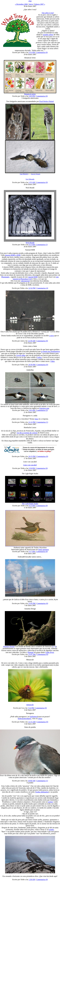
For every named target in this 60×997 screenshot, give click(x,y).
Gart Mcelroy (24, 174)
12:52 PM (31, 288)
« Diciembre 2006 (21, 4)
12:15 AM (31, 722)
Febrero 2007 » (39, 4)
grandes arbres (48, 35)
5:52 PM (32, 52)
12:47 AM (31, 654)
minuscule (30, 705)
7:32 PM (31, 708)
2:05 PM (32, 96)
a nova (51, 336)
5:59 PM (32, 468)
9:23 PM (32, 506)
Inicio (31, 4)
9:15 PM (32, 245)
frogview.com (44, 408)
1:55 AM (32, 182)
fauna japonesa (43, 549)
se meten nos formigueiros (50, 351)
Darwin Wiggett (35, 174)
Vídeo (52, 361)
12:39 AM (31, 341)
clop (30, 1)
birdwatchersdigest (24, 718)
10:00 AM (31, 781)
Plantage (31, 652)
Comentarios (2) (42, 410)
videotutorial (25, 281)
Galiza (39, 357)
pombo (51, 830)
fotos (36, 419)
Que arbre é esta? (48, 13)
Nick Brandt (30, 243)
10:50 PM (31, 365)
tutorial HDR (32, 277)
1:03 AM (32, 410)
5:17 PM (32, 551)
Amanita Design (8, 646)
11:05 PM (31, 603)
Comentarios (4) (42, 288)
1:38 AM (32, 879)
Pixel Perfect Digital (46, 101)
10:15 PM (31, 456)
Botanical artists (30, 94)
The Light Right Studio (30, 504)
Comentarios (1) (42, 245)
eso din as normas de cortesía (27, 433)
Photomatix (5, 277)
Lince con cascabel (30, 465)
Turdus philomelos (42, 792)
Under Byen (49, 652)
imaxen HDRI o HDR (12, 255)
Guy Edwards (30, 179)
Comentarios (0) (42, 52)
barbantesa (33, 716)
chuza (40, 718)
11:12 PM (31, 422)
